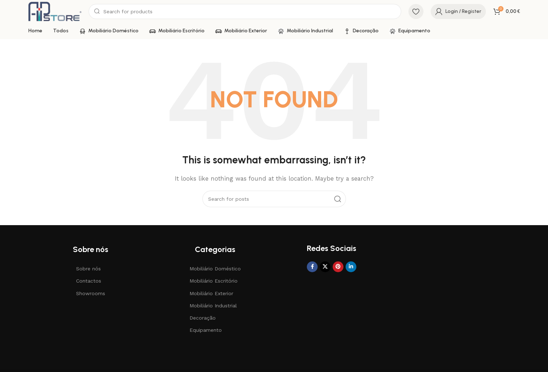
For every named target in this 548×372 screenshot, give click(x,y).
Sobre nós (88, 268)
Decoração (202, 318)
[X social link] (325, 266)
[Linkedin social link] (351, 266)
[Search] (245, 11)
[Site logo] (55, 11)
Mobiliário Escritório (213, 281)
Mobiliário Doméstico (215, 268)
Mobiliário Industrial (213, 305)
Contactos (88, 281)
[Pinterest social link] (338, 266)
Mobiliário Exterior (211, 293)
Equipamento (205, 330)
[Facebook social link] (312, 266)
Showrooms (90, 293)
